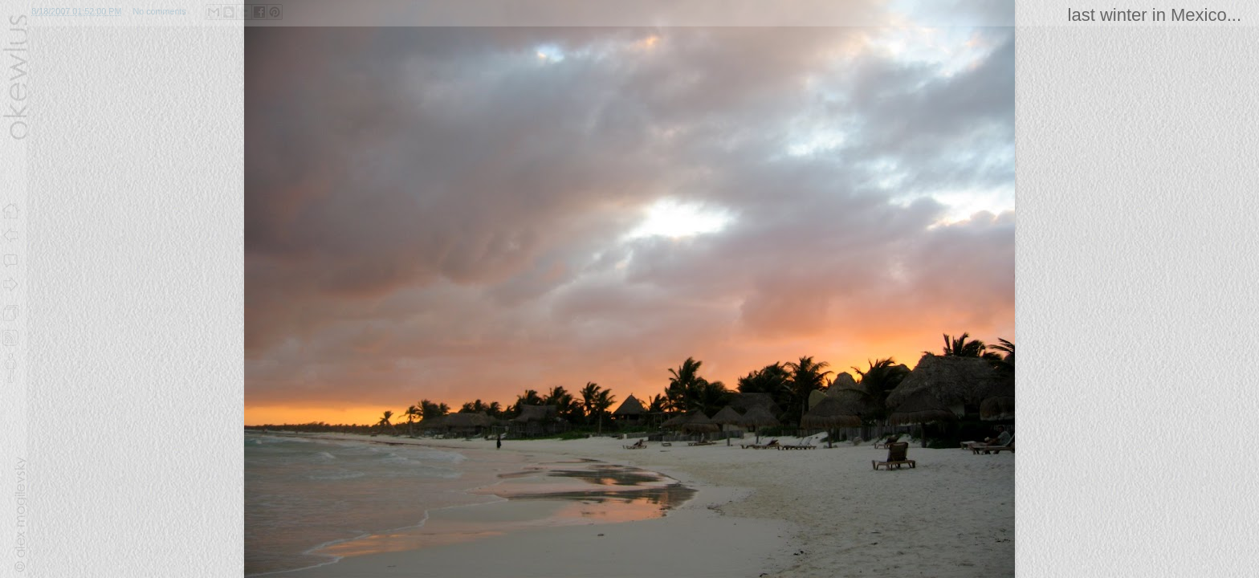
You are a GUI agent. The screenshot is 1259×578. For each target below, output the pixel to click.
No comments (159, 11)
